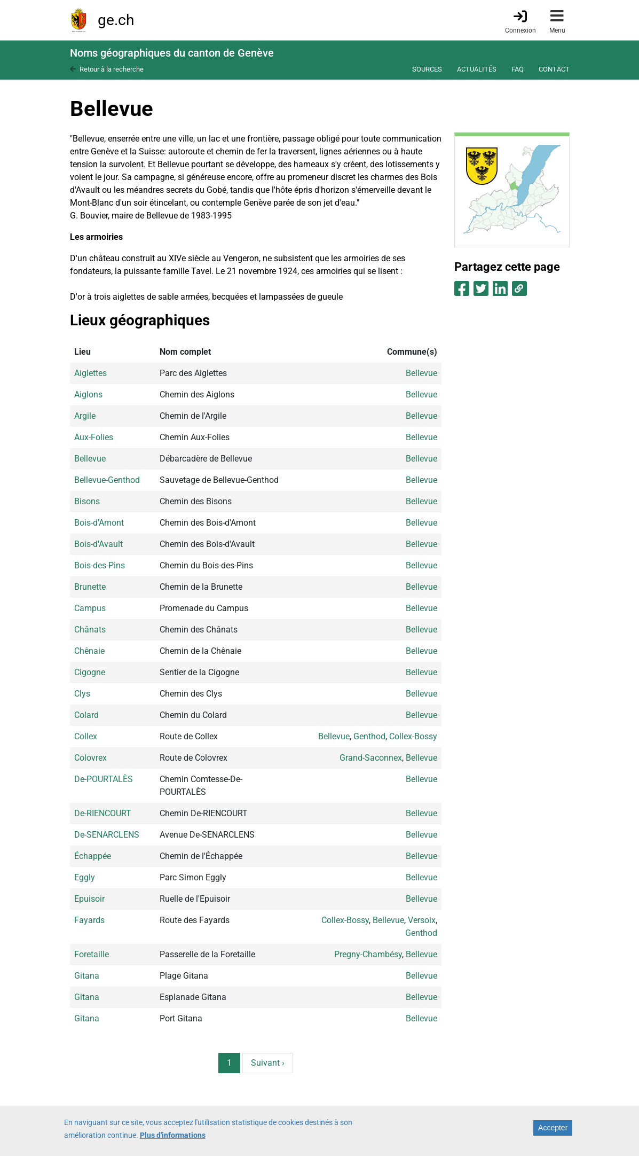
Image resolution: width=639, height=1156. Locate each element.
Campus (90, 608)
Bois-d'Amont (99, 523)
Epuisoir (89, 899)
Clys (82, 694)
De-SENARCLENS (106, 835)
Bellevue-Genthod (107, 480)
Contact (554, 69)
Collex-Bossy (413, 736)
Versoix (422, 920)
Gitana (86, 976)
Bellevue (421, 373)
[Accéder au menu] (557, 20)
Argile (85, 416)
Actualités (476, 69)
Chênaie (89, 651)
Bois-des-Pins (99, 565)
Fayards (89, 920)
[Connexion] (520, 20)
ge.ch (116, 20)
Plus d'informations (173, 1137)
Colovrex (90, 758)
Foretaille (91, 954)
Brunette (90, 587)
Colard (86, 715)
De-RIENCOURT (102, 813)
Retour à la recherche (112, 69)
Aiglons (88, 394)
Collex (85, 736)
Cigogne (89, 672)
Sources (427, 69)
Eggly (84, 877)
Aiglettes (90, 373)
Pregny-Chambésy (368, 954)
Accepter (552, 1130)
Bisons (87, 501)
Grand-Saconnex (371, 758)
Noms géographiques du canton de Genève (172, 52)
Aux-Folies (93, 437)
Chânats (90, 629)
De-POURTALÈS (103, 779)
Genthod (369, 736)
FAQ (517, 69)
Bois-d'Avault (98, 544)
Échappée (92, 856)
